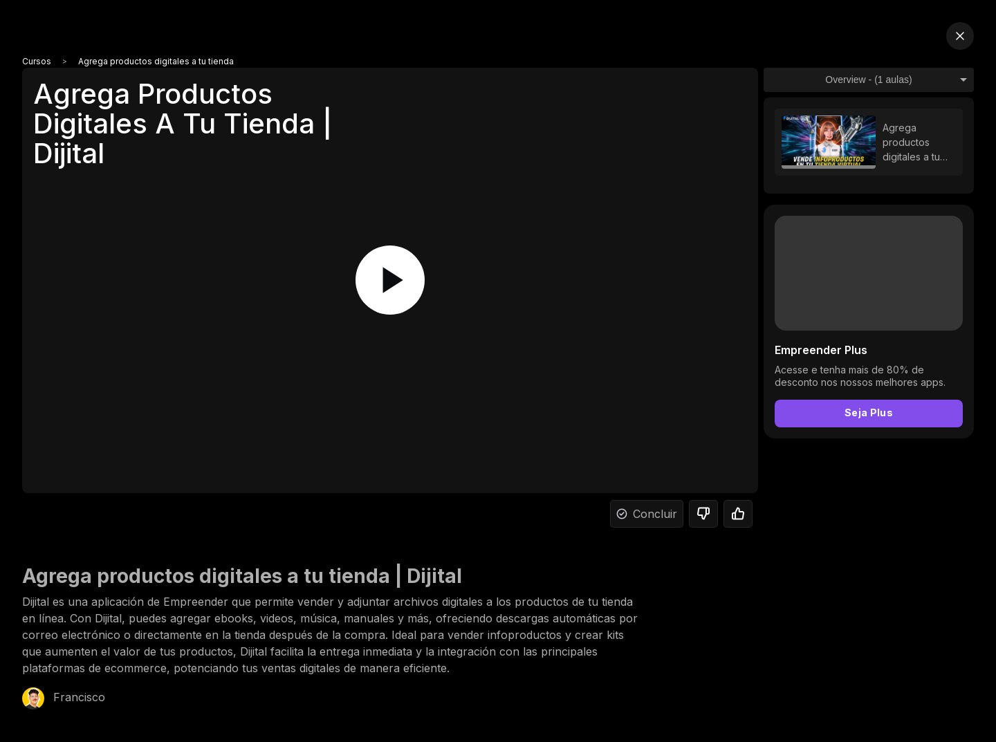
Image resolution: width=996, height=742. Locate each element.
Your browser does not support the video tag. (869, 273)
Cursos (36, 61)
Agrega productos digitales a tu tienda (156, 61)
